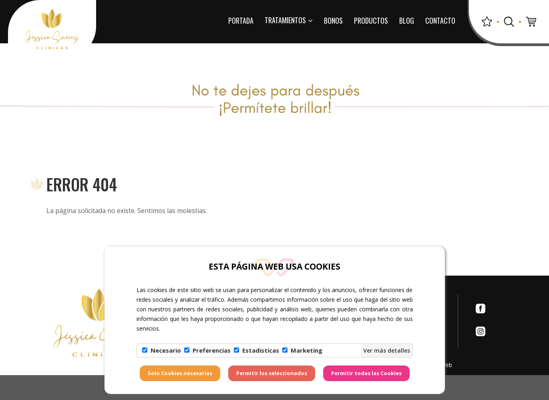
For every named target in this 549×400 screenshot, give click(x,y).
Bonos (333, 20)
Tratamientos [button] (289, 20)
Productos (371, 20)
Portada (240, 20)
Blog (406, 20)
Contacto (440, 20)
